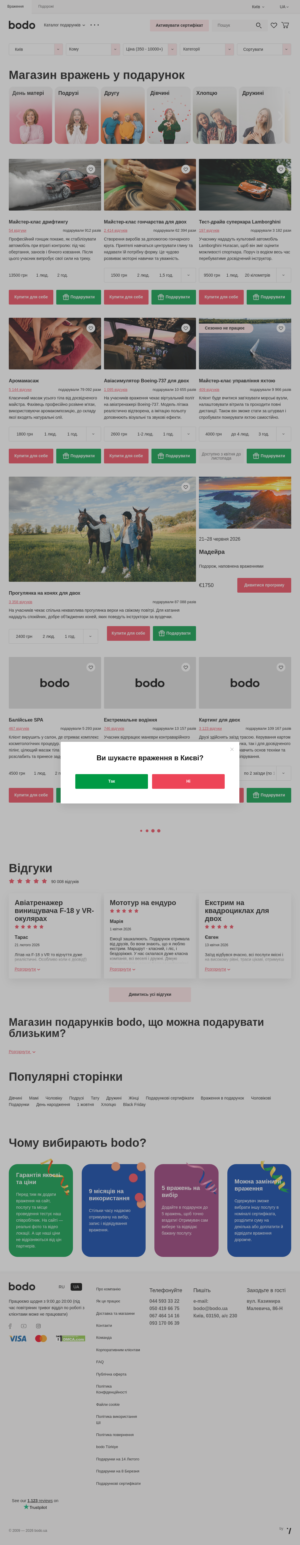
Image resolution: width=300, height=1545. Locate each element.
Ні (188, 781)
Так (111, 781)
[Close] (231, 749)
